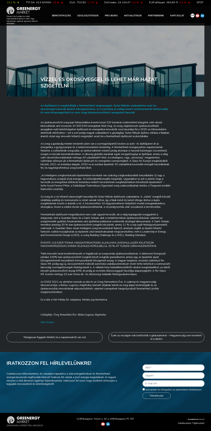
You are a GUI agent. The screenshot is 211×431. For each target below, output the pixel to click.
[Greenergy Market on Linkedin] (202, 16)
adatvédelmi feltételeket (188, 389)
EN (192, 15)
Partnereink (156, 15)
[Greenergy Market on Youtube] (197, 16)
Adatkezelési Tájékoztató (191, 423)
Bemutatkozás (61, 15)
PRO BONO (111, 15)
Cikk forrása (47, 322)
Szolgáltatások (88, 15)
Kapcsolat (177, 15)
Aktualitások (133, 15)
